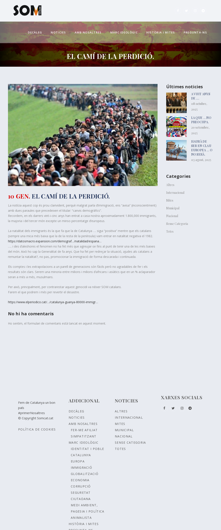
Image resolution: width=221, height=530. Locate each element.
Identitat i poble (87, 449)
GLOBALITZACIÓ (84, 474)
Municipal (172, 208)
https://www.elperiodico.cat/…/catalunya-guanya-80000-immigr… (53, 302)
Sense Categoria (177, 224)
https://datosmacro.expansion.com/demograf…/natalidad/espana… (54, 241)
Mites (169, 200)
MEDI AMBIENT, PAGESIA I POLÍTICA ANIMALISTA (87, 511)
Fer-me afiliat (84, 430)
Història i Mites (84, 524)
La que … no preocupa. (201, 120)
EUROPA (78, 461)
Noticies (77, 417)
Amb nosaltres (83, 424)
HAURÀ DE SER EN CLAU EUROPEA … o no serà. (201, 147)
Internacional (175, 193)
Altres (170, 185)
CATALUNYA (81, 455)
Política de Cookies (37, 429)
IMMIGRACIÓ (81, 467)
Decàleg (76, 411)
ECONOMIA (80, 480)
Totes (170, 231)
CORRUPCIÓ (81, 486)
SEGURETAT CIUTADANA (81, 496)
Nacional (172, 216)
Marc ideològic (83, 442)
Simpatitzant (83, 436)
